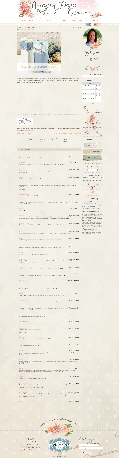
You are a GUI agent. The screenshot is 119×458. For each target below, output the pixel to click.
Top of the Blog (31, 442)
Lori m (21, 156)
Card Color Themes (49, 128)
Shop (73, 20)
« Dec (84, 100)
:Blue (42, 128)
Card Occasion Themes (61, 128)
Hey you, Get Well (24, 133)
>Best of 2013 (25, 128)
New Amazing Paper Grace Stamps (67, 133)
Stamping (27, 130)
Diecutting (70, 128)
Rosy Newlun (23, 314)
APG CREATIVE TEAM (93, 195)
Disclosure (29, 450)
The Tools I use (31, 447)
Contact (94, 20)
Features (50, 20)
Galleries (63, 20)
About (40, 20)
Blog (31, 20)
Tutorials (33, 130)
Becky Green (23, 200)
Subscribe (83, 20)
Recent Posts (30, 444)
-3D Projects (33, 128)
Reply (56, 157)
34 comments (25, 149)
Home (23, 20)
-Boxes (38, 128)
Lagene (21, 337)
